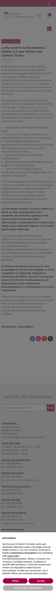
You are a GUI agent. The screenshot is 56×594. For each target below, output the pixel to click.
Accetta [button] (41, 581)
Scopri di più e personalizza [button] (28, 588)
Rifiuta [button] (15, 581)
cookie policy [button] (13, 556)
